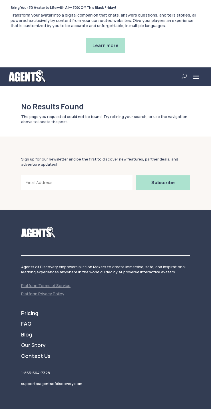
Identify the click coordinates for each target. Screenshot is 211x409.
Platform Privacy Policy (42, 293)
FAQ (26, 324)
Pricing (29, 313)
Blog (26, 335)
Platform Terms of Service (46, 285)
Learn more (105, 45)
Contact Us (36, 356)
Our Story (33, 345)
